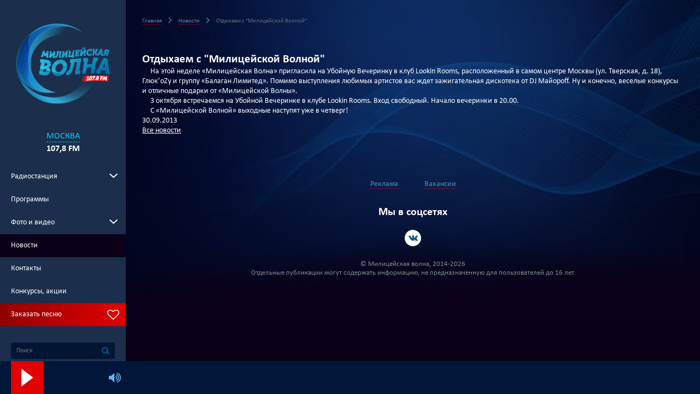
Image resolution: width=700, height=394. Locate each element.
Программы (30, 199)
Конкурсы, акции (39, 291)
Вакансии (440, 184)
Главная (152, 21)
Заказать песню (36, 314)
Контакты (26, 268)
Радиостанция (34, 176)
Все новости (161, 130)
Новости (24, 245)
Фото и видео (33, 222)
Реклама (384, 184)
